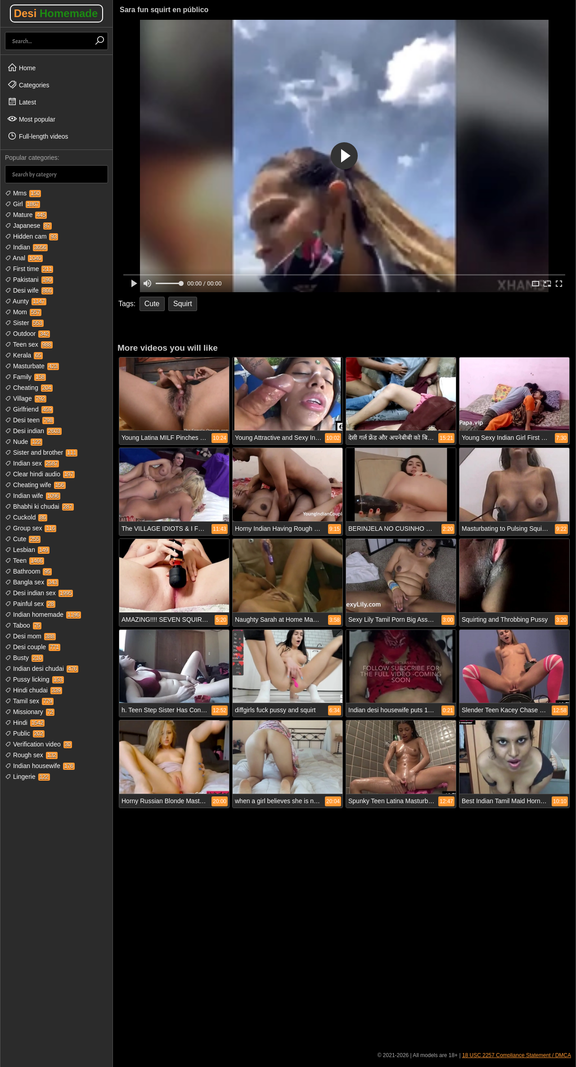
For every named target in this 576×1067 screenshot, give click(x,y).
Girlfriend (29, 409)
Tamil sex (29, 701)
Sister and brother (41, 452)
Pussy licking (34, 679)
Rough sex (31, 755)
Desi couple (32, 647)
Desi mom (30, 636)
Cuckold (26, 517)
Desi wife (29, 290)
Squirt (182, 303)
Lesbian (27, 549)
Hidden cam (31, 236)
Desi (56, 13)
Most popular (31, 119)
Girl (22, 204)
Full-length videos (37, 136)
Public (25, 733)
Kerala (24, 355)
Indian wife (32, 495)
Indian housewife (40, 765)
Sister (24, 322)
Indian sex (32, 463)
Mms (23, 193)
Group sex (30, 528)
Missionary (29, 711)
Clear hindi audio (40, 474)
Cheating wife (35, 484)
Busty (24, 657)
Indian (26, 247)
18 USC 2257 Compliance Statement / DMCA (516, 1055)
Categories (28, 85)
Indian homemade (43, 614)
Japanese (28, 225)
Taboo (23, 625)
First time (29, 268)
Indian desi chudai (41, 668)
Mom (23, 312)
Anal (24, 258)
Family (25, 376)
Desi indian (33, 430)
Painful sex (30, 603)
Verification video (38, 744)
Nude (23, 441)
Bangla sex (31, 582)
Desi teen (29, 420)
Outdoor (27, 333)
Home (21, 67)
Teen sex (29, 344)
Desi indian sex (39, 593)
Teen (24, 560)
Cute (22, 539)
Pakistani (29, 279)
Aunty (25, 301)
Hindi (25, 722)
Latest (21, 102)
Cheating (29, 387)
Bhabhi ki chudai (39, 506)
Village (25, 398)
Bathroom (28, 571)
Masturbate (32, 366)
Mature (26, 214)
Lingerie (27, 776)
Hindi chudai (33, 690)
